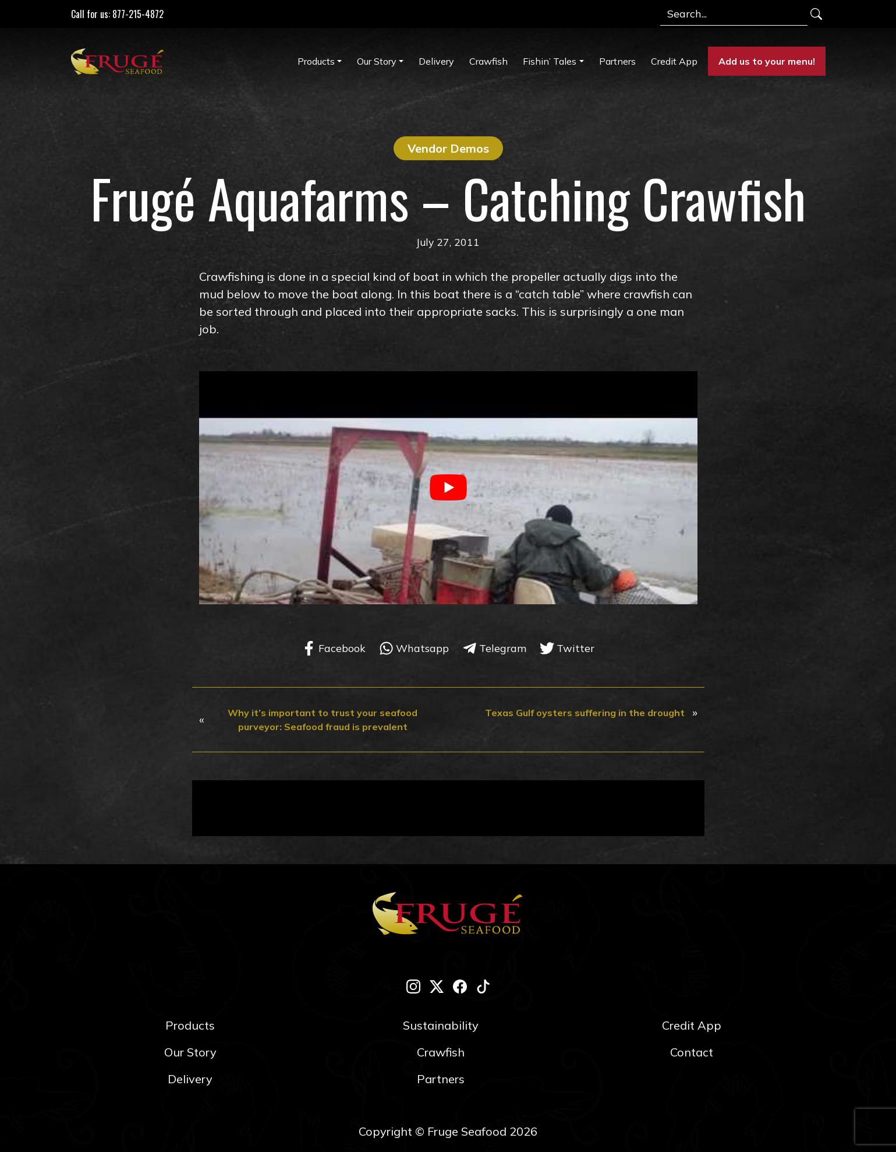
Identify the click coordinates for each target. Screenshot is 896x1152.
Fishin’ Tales (549, 61)
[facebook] (460, 986)
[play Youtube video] (448, 487)
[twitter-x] (437, 986)
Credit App (674, 61)
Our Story (376, 61)
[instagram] (413, 986)
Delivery (436, 61)
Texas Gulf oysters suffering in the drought (585, 712)
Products (316, 61)
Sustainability (441, 1025)
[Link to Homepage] (120, 61)
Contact (691, 1052)
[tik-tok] (483, 986)
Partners (617, 61)
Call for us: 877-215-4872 (117, 14)
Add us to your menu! (766, 61)
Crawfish (488, 61)
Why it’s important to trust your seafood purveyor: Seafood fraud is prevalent (322, 719)
